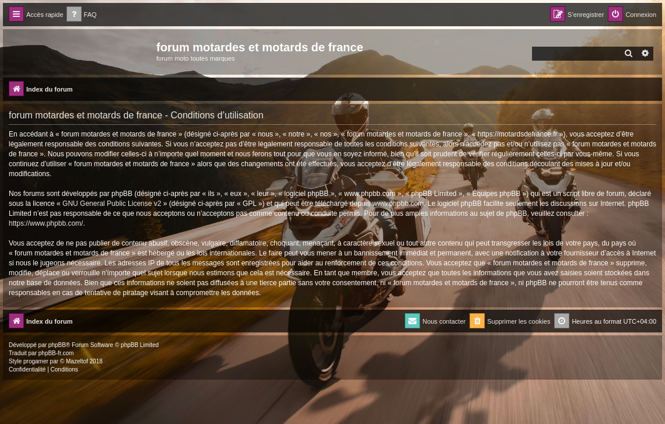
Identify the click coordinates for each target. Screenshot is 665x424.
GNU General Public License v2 (111, 203)
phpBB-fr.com (56, 353)
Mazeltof (77, 361)
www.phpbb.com (398, 203)
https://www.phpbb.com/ (46, 223)
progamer (35, 361)
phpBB (57, 345)
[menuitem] (81, 14)
